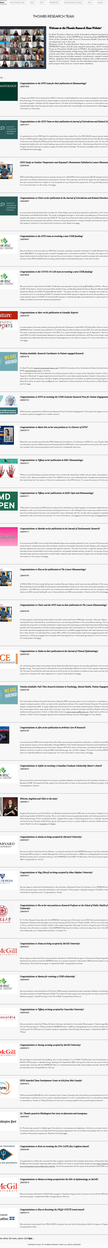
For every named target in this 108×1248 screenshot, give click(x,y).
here (105, 106)
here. (46, 556)
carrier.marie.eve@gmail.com (47, 381)
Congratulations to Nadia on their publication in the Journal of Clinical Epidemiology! (59, 651)
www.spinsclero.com (33, 371)
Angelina (43, 824)
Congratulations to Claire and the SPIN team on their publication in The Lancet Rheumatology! (63, 605)
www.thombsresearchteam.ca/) (46, 368)
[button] (33, 2)
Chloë (53, 824)
